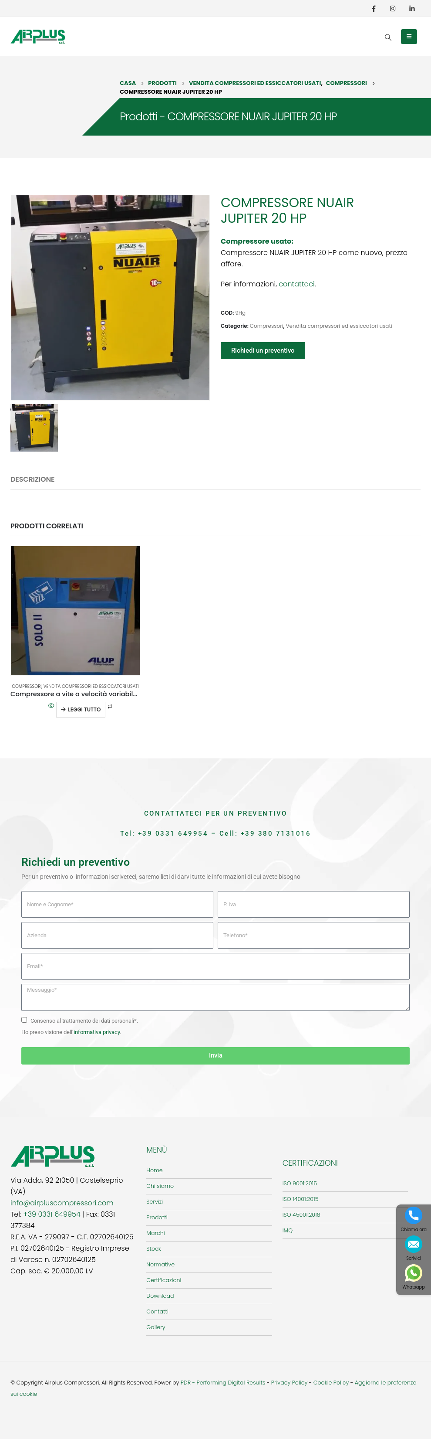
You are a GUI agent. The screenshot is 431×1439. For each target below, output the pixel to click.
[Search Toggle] (388, 37)
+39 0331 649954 (173, 833)
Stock (153, 1248)
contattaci (296, 284)
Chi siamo (160, 1186)
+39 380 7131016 (276, 833)
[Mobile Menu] (409, 36)
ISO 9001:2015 (300, 1183)
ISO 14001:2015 (301, 1199)
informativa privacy (97, 1032)
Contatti (157, 1311)
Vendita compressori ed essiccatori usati (339, 326)
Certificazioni (163, 1280)
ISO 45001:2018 (301, 1214)
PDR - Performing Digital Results (223, 1382)
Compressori (266, 326)
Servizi (154, 1201)
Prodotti (156, 1217)
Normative (160, 1264)
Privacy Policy (289, 1382)
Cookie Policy (331, 1382)
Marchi (155, 1233)
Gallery (155, 1327)
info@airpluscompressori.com (62, 1203)
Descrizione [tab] (32, 479)
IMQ (288, 1230)
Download (160, 1296)
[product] (75, 610)
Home (154, 1170)
